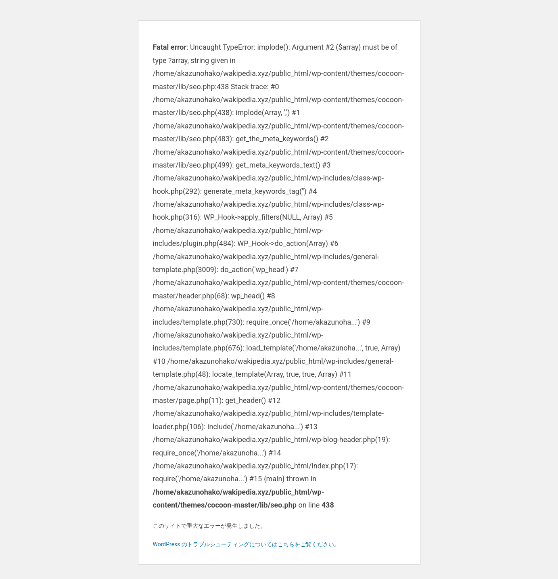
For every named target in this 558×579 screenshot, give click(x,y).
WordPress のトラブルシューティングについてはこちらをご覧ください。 (246, 544)
